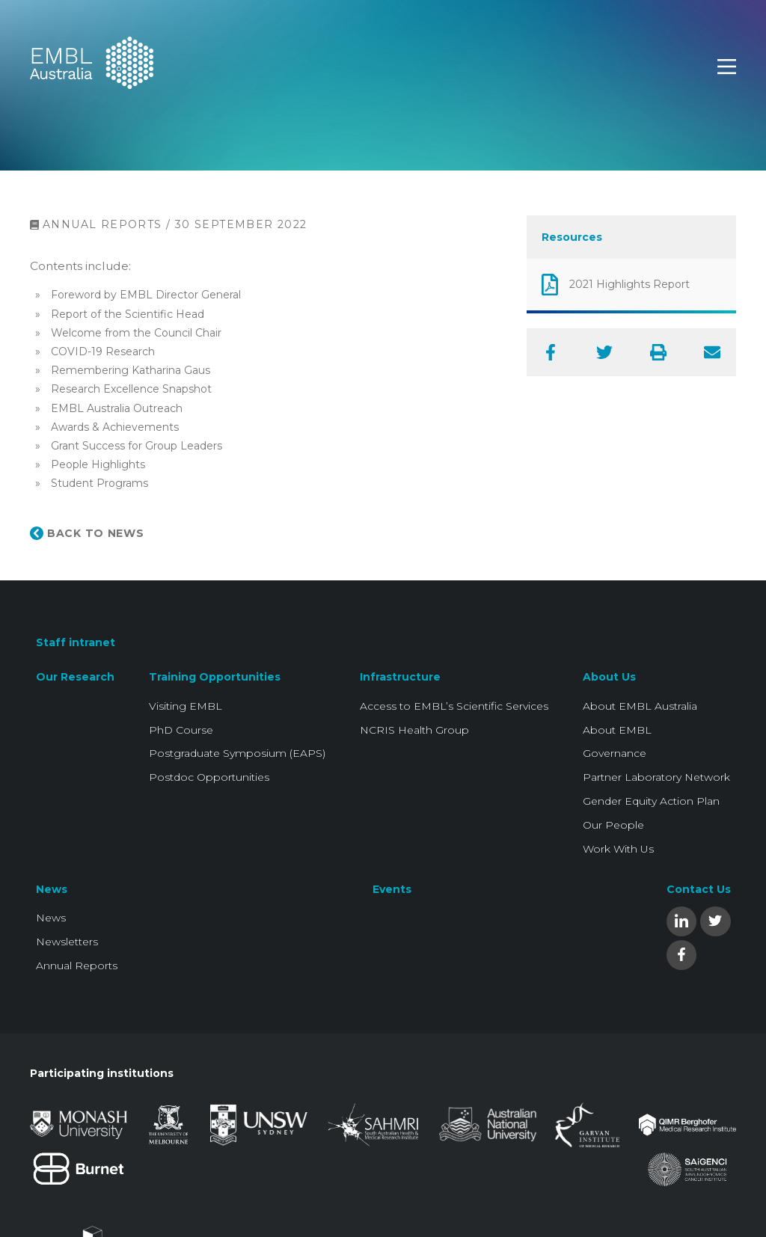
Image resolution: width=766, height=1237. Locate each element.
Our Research (75, 677)
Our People (613, 825)
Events (392, 889)
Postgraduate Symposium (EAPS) (237, 753)
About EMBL (617, 730)
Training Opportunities (215, 677)
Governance (614, 753)
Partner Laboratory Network (656, 777)
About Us (609, 677)
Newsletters (67, 941)
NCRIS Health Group (414, 730)
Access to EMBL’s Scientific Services (454, 706)
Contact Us (699, 889)
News (51, 889)
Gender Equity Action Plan (651, 801)
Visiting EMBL (185, 706)
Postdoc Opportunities (209, 777)
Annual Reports (76, 965)
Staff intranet (75, 642)
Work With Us (618, 849)
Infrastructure (400, 677)
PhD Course (181, 730)
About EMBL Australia (640, 706)
